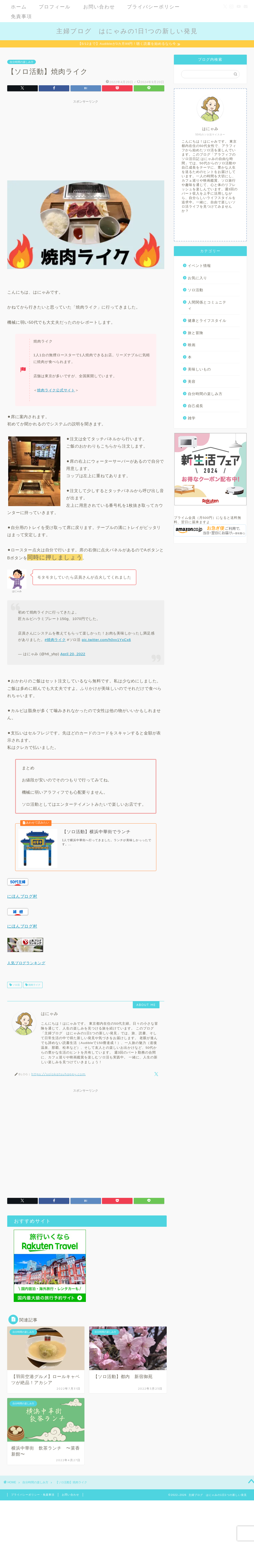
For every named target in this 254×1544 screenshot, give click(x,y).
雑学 (192, 419)
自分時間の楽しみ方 (21, 62)
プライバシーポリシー (153, 7)
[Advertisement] (86, 140)
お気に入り (197, 279)
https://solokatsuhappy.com (59, 1078)
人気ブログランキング (26, 967)
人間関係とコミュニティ (207, 306)
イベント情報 (199, 266)
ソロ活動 (195, 291)
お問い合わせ (99, 7)
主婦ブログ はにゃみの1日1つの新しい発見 (127, 31)
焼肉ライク (34, 989)
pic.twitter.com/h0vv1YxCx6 (106, 640)
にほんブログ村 (22, 901)
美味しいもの (199, 370)
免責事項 (21, 16)
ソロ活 (16, 989)
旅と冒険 (195, 333)
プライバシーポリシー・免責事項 (32, 1499)
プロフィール (54, 7)
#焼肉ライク (55, 640)
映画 (192, 345)
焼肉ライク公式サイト (56, 391)
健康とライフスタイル (207, 321)
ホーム (19, 7)
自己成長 (195, 406)
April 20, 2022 (72, 655)
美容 (192, 382)
